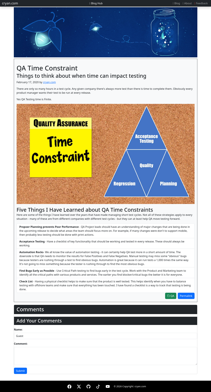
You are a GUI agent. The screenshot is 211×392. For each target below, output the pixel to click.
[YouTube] (108, 386)
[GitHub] (88, 386)
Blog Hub (96, 3)
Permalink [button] (186, 296)
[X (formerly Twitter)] (79, 386)
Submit (20, 371)
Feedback (201, 3)
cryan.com (10, 3)
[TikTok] (98, 386)
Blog (176, 3)
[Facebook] (69, 386)
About (187, 3)
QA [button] (170, 296)
